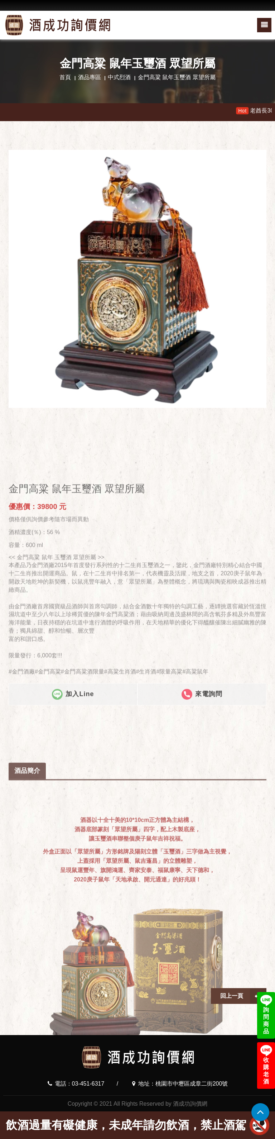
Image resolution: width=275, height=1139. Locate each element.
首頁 (65, 77)
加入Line (73, 772)
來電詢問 (202, 772)
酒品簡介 (27, 884)
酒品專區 (89, 77)
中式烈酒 (119, 77)
